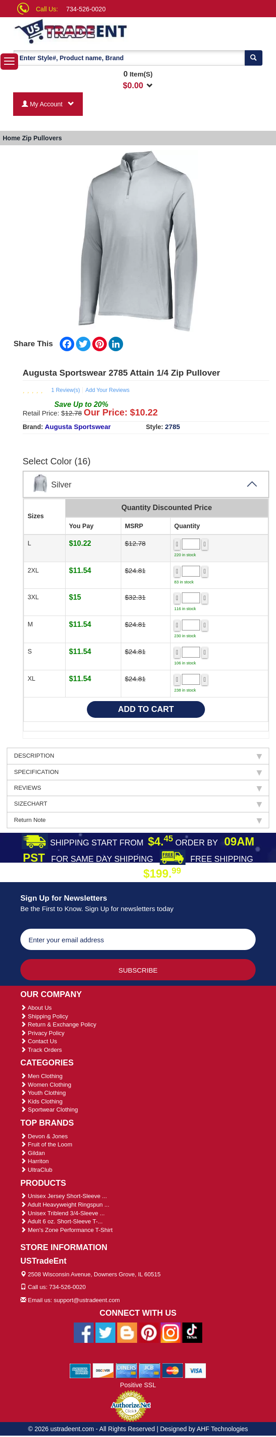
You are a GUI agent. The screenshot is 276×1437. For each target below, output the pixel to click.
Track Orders (41, 1049)
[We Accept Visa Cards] (195, 1370)
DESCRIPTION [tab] (138, 755)
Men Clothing (41, 1076)
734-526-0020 (85, 9)
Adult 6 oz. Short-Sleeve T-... (61, 1221)
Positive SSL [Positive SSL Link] (138, 1385)
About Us (36, 1007)
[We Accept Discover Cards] (103, 1370)
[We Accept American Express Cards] (80, 1370)
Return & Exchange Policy (58, 1024)
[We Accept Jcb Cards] (149, 1370)
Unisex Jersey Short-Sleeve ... (63, 1196)
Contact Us (38, 1041)
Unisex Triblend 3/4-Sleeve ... (62, 1213)
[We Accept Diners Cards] (126, 1370)
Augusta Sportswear (78, 426)
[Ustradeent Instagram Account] (171, 1332)
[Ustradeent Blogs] (127, 1332)
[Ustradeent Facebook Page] (84, 1332)
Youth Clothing (43, 1092)
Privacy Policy (42, 1033)
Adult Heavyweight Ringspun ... (64, 1204)
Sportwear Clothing (49, 1109)
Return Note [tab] (138, 820)
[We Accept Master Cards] (172, 1370)
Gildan (32, 1153)
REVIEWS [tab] (138, 788)
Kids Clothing (41, 1101)
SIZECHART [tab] (138, 803)
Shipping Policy (44, 1016)
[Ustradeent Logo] (83, 30)
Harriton (34, 1161)
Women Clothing (45, 1084)
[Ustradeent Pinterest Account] (149, 1332)
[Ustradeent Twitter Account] (105, 1332)
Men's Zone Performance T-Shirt (66, 1230)
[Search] (253, 58)
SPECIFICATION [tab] (138, 772)
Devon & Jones (44, 1136)
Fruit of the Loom (46, 1144)
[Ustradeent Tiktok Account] (192, 1332)
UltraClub (36, 1169)
